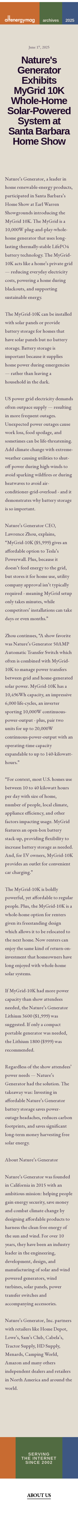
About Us (39, 1495)
